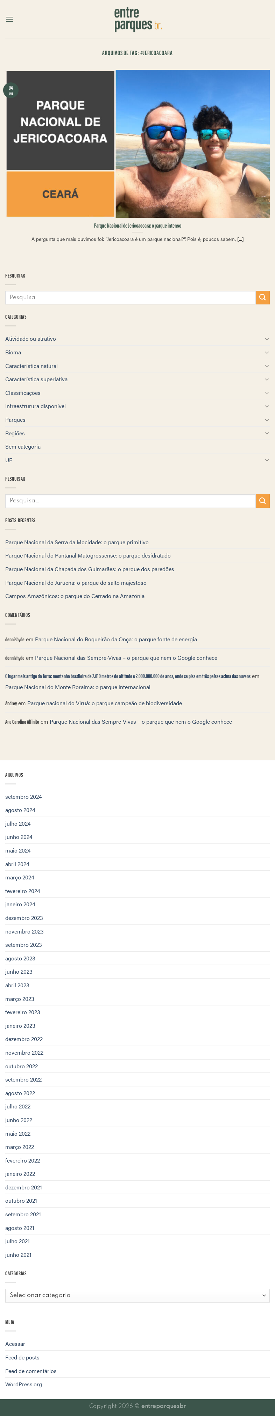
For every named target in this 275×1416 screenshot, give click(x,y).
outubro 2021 (21, 1200)
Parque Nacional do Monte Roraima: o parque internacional (77, 687)
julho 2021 (17, 1241)
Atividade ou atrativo (30, 338)
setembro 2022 (23, 1079)
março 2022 (19, 1147)
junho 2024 (19, 837)
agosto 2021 (19, 1228)
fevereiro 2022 (22, 1160)
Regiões (15, 433)
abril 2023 (17, 985)
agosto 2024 (20, 810)
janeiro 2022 (20, 1174)
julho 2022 (17, 1106)
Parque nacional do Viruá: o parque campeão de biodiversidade (104, 703)
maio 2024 (18, 850)
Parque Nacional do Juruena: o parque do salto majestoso (76, 582)
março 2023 (19, 999)
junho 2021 (18, 1255)
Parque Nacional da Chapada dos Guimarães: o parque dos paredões (89, 569)
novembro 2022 (24, 1052)
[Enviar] (263, 297)
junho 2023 (19, 971)
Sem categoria (23, 446)
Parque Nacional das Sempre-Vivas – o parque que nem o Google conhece (126, 658)
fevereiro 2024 (22, 891)
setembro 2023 (23, 945)
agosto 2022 (20, 1093)
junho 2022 (18, 1120)
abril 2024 (17, 864)
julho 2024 (18, 823)
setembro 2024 (23, 796)
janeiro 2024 (20, 904)
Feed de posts (22, 1357)
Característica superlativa (36, 379)
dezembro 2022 (24, 1039)
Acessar (15, 1344)
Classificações (23, 393)
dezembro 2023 (24, 918)
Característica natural (31, 366)
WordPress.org (23, 1384)
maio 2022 (17, 1133)
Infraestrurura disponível (35, 406)
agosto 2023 (20, 958)
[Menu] (9, 19)
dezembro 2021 (23, 1187)
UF (8, 460)
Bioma (13, 352)
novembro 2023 (24, 931)
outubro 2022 (21, 1066)
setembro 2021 (23, 1214)
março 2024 (19, 877)
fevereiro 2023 (22, 1012)
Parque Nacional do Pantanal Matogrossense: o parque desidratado (88, 555)
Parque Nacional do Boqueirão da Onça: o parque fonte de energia (116, 639)
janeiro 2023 (20, 1026)
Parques (15, 419)
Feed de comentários (31, 1371)
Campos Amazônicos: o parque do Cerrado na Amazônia (74, 596)
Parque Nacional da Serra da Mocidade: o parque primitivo (77, 542)
